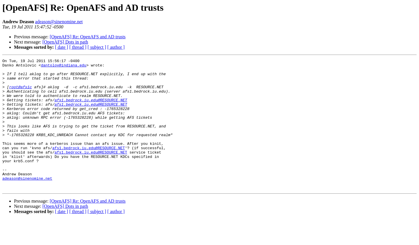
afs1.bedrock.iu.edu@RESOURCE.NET (90, 108)
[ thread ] (77, 47)
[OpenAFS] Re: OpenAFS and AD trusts (88, 36)
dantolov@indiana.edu (63, 66)
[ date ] (61, 47)
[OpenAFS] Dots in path (65, 41)
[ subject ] (97, 47)
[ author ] (116, 47)
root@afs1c (20, 93)
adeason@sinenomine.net (59, 21)
